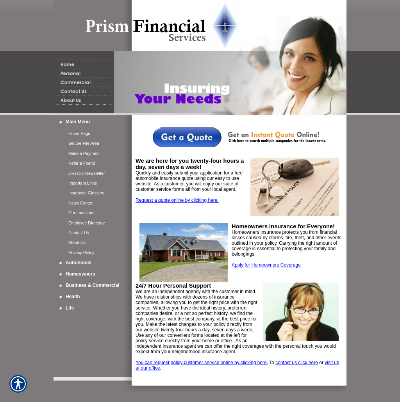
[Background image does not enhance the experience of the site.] (93, 122)
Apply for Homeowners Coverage (266, 265)
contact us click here (296, 362)
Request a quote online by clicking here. (177, 200)
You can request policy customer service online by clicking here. (202, 362)
